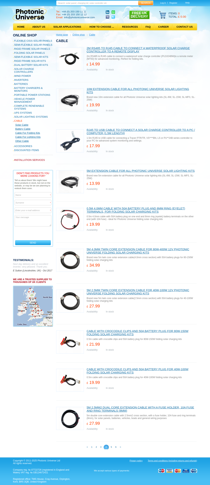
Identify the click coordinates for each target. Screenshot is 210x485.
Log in (163, 3)
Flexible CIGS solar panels (33, 40)
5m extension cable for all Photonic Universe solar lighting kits (141, 170)
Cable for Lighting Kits (28, 137)
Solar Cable (21, 124)
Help (187, 3)
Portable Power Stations (32, 94)
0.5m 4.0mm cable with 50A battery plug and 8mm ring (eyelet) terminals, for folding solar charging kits (136, 210)
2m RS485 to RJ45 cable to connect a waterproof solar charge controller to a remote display (138, 49)
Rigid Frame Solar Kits (30, 60)
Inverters (21, 79)
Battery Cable (23, 128)
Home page (62, 34)
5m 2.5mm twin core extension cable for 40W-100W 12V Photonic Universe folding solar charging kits (138, 291)
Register (173, 3)
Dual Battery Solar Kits (31, 65)
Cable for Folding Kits (27, 132)
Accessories (23, 146)
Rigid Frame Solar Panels (32, 48)
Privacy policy (136, 460)
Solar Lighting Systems (31, 116)
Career (163, 26)
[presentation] (33, 233)
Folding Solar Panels (29, 52)
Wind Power (22, 75)
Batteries (21, 84)
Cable (18, 120)
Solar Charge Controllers (24, 70)
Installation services (29, 160)
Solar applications (67, 26)
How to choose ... (101, 26)
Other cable (22, 141)
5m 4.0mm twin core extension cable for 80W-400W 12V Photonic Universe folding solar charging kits (138, 251)
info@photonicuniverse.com (79, 17)
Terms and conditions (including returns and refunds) (172, 460)
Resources (130, 26)
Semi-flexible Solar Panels (33, 44)
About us (38, 26)
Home (21, 26)
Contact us (185, 26)
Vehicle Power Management (24, 100)
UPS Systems (23, 112)
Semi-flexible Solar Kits (31, 56)
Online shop (25, 35)
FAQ (148, 26)
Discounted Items (26, 150)
